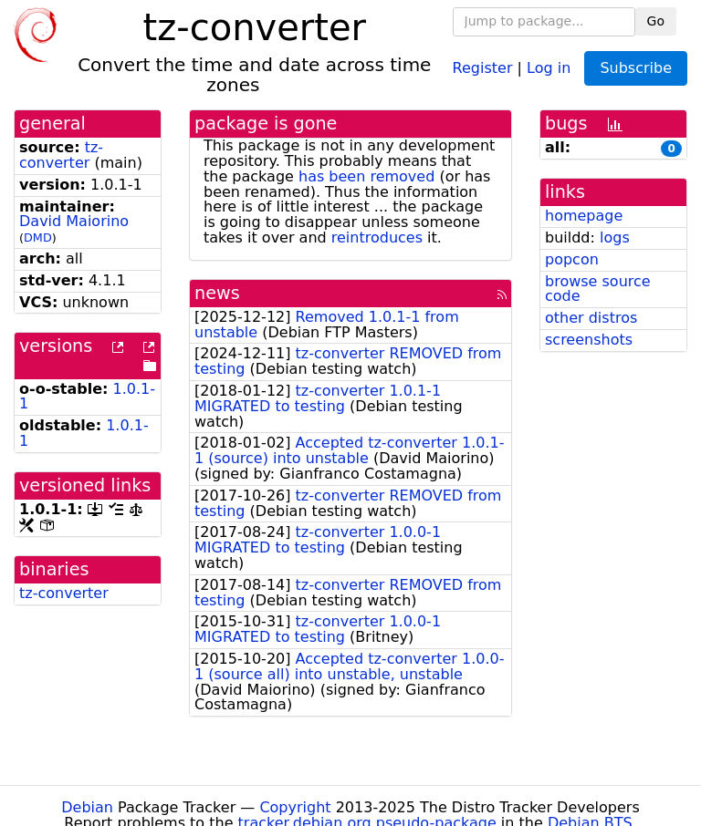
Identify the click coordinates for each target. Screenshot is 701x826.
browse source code (598, 289)
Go (655, 21)
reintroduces (377, 237)
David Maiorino (74, 221)
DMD (38, 237)
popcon (572, 259)
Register (483, 67)
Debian (87, 807)
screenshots (589, 339)
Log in (548, 67)
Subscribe (636, 68)
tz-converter (61, 155)
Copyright (294, 807)
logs (615, 237)
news (217, 293)
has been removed (366, 176)
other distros (591, 317)
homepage (584, 215)
